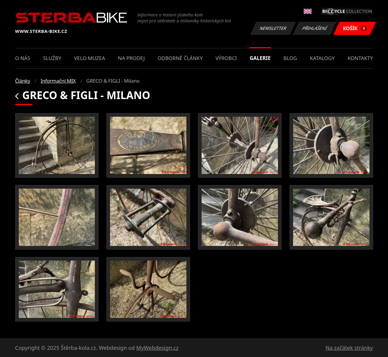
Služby (52, 58)
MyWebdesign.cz (157, 347)
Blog (290, 58)
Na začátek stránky (349, 347)
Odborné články (180, 58)
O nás (22, 58)
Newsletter (273, 28)
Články (22, 80)
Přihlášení (314, 28)
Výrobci (226, 58)
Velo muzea (89, 58)
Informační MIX (58, 80)
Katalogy (322, 58)
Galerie (260, 58)
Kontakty (360, 58)
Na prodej (131, 58)
